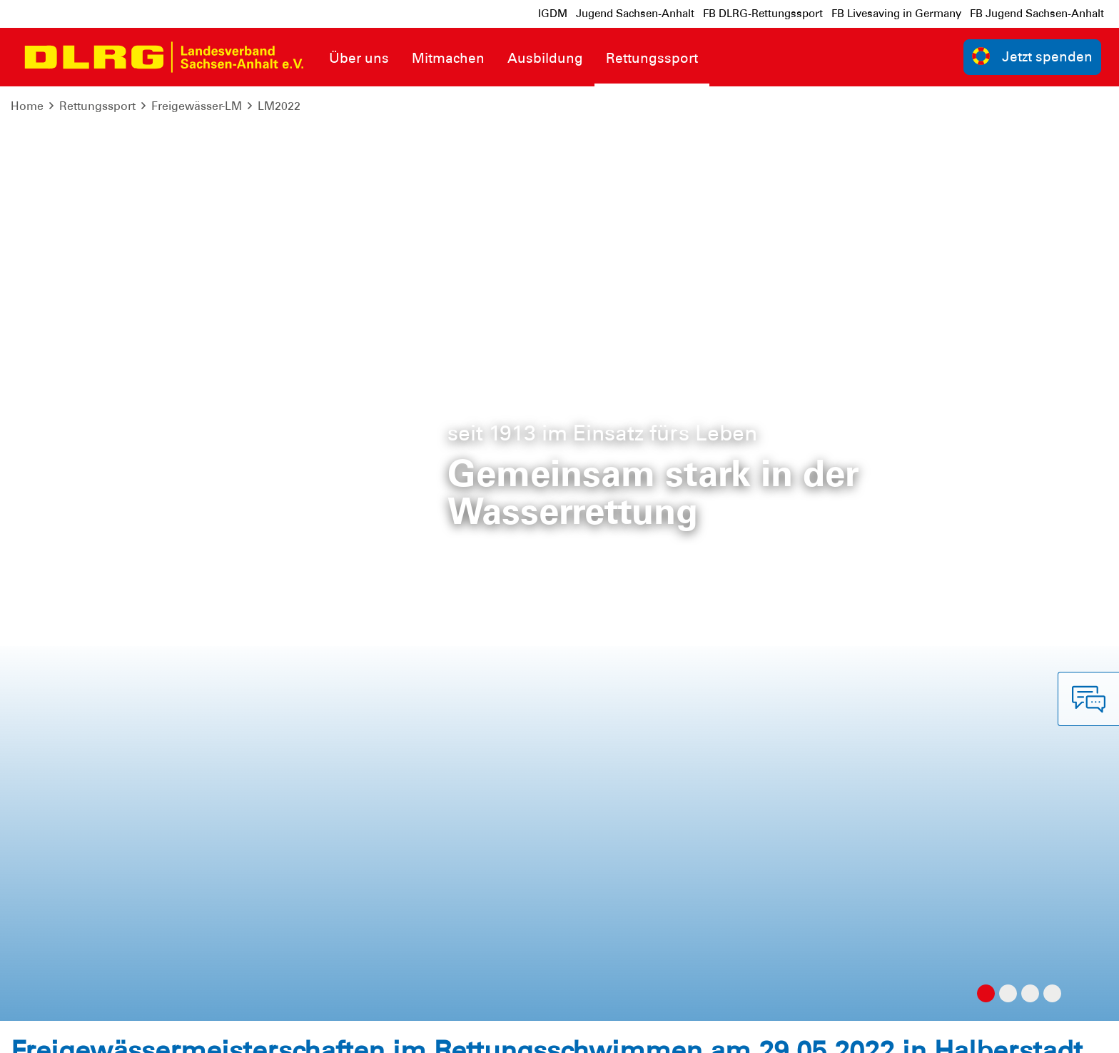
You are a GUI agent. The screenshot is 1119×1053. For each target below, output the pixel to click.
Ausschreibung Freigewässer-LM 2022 (145, 331)
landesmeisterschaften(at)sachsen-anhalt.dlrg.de (872, 462)
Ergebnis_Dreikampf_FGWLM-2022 (135, 203)
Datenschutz (121, 1031)
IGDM (552, 13)
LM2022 (279, 106)
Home (27, 106)
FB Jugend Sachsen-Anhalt (1037, 13)
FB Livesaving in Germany (896, 13)
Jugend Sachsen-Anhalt (635, 13)
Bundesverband (1059, 1031)
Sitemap (188, 1031)
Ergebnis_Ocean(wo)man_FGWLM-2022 (152, 236)
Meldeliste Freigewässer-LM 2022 (130, 364)
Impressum (46, 1031)
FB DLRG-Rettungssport (763, 13)
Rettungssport (97, 106)
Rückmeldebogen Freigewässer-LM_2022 (154, 396)
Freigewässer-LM (196, 106)
